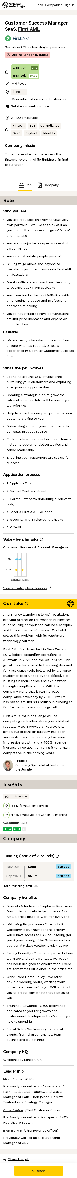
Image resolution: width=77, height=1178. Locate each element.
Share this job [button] (16, 1159)
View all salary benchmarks (25, 588)
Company (48, 185)
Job (24, 185)
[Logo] (13, 5)
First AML (29, 29)
